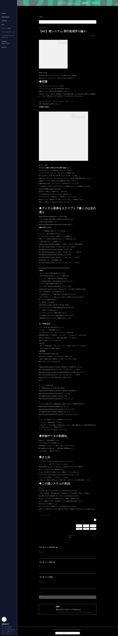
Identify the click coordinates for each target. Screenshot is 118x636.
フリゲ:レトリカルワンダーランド (8, 36)
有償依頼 (4, 21)
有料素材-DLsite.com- (6, 42)
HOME (4, 13)
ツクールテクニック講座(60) (44, 515)
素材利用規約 (6, 17)
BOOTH (4, 47)
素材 (3, 24)
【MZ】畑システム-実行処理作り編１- (49, 547)
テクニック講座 (6, 28)
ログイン (96, 3)
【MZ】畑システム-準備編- (46, 577)
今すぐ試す (86, 2)
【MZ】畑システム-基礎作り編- (47, 562)
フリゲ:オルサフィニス (8, 32)
